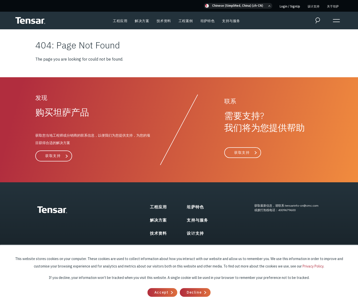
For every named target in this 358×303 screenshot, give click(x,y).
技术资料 (164, 21)
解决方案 (142, 21)
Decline (194, 292)
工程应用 (120, 21)
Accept (161, 292)
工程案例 (186, 21)
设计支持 (313, 6)
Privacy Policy (313, 266)
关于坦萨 (333, 6)
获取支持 (53, 155)
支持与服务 (231, 21)
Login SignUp (290, 6)
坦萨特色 (207, 21)
